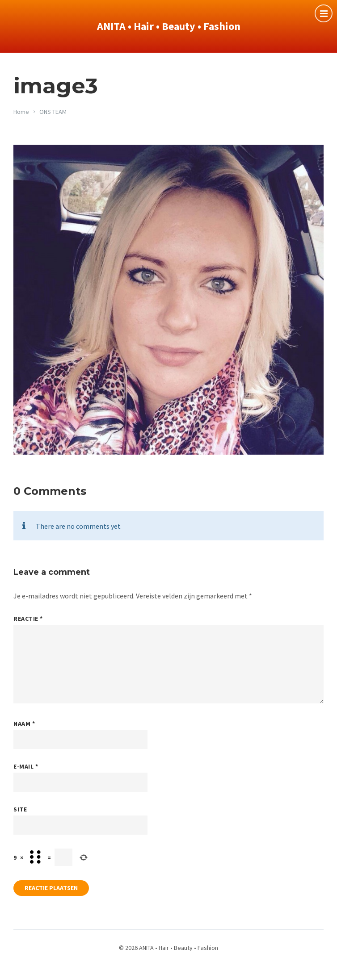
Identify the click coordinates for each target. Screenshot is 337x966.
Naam (24, 723)
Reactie (28, 619)
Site (20, 809)
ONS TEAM (53, 112)
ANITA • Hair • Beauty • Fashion (168, 26)
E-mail (25, 766)
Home (21, 112)
